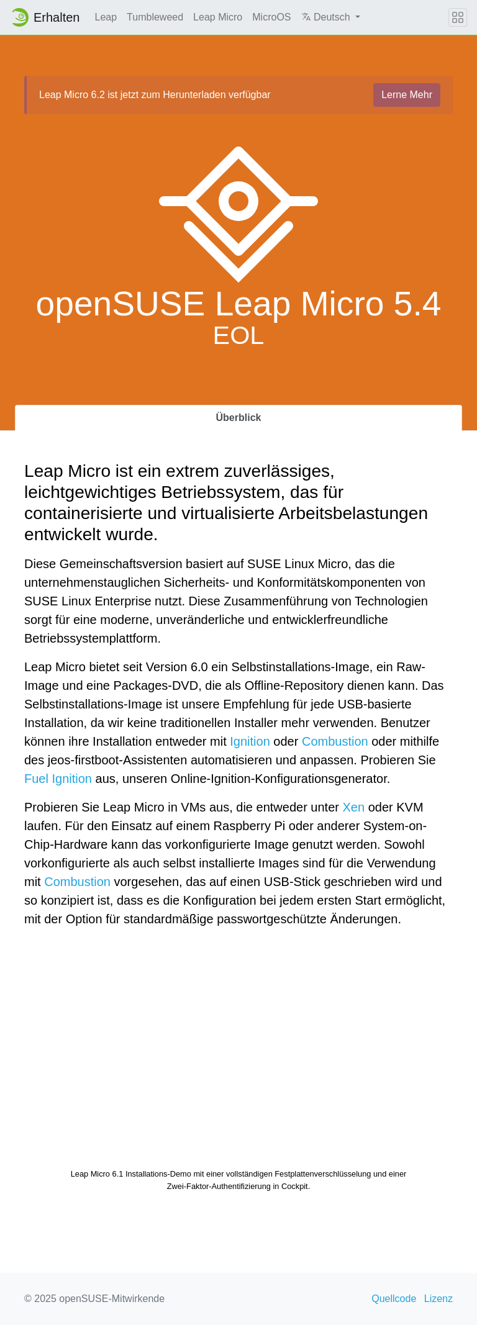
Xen (354, 807)
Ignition (250, 741)
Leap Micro (217, 17)
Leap (106, 17)
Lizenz (438, 1298)
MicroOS (271, 17)
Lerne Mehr (406, 94)
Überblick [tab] (238, 417)
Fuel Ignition (58, 778)
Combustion (335, 741)
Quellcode (393, 1298)
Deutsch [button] (327, 17)
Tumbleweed (155, 17)
